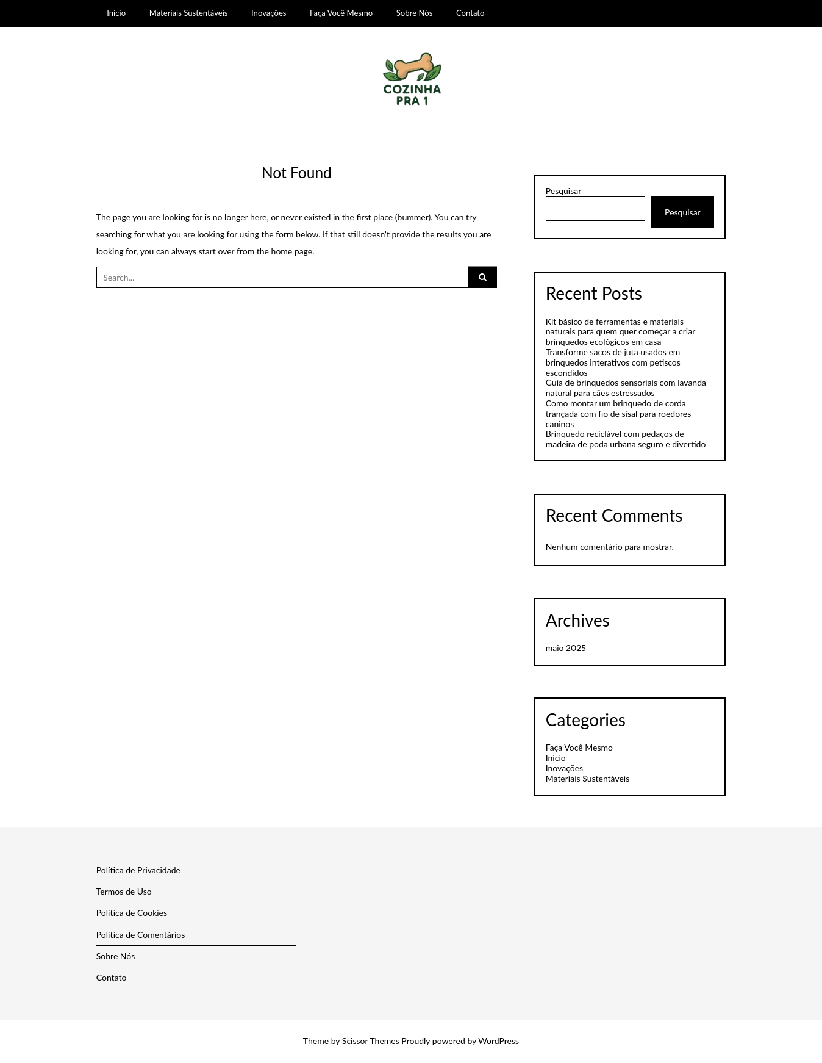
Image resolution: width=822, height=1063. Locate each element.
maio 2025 (566, 648)
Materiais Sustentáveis (188, 13)
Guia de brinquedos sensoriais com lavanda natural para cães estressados (626, 387)
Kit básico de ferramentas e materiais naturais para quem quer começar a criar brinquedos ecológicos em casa (620, 331)
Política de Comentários (140, 934)
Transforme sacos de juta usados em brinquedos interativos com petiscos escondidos (613, 362)
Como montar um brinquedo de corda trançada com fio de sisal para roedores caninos (619, 413)
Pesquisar (564, 191)
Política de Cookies (131, 912)
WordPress (498, 1041)
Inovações (268, 13)
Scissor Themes (370, 1041)
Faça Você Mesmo (341, 13)
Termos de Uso (124, 891)
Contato (470, 13)
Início (116, 13)
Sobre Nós (414, 13)
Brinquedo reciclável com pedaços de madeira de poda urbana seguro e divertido (626, 438)
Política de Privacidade (138, 870)
